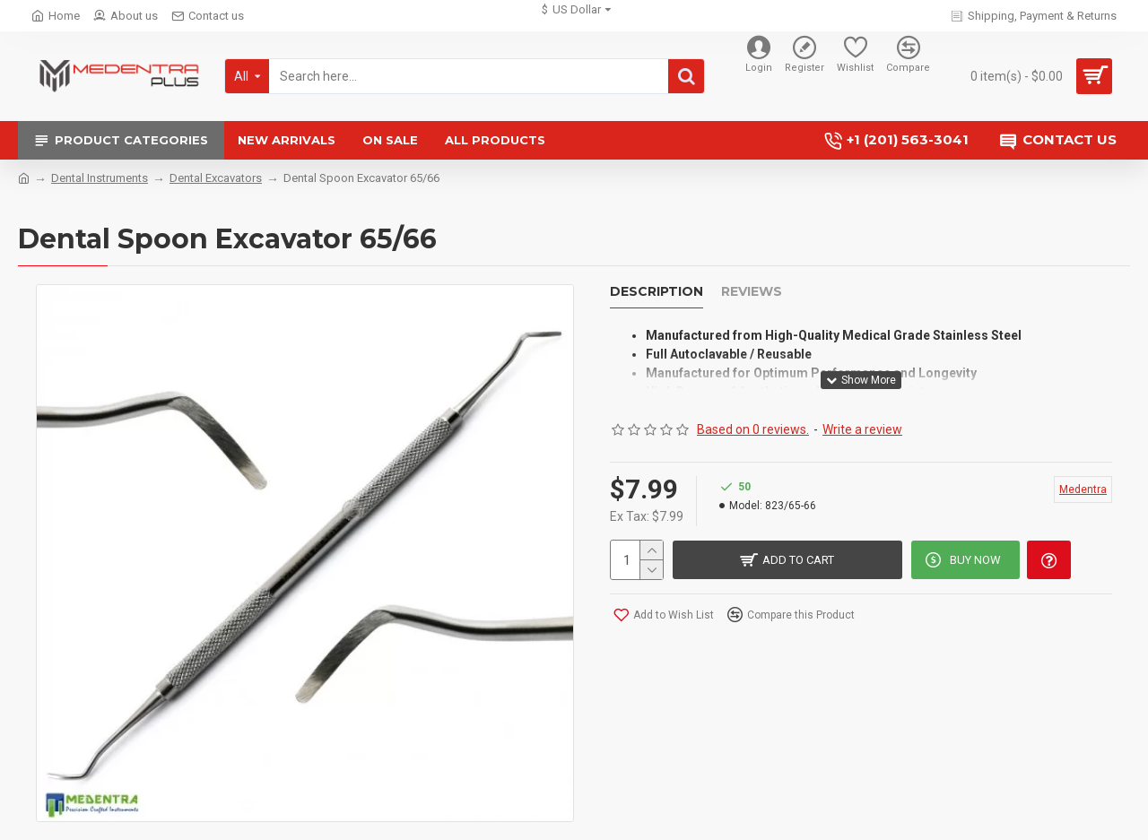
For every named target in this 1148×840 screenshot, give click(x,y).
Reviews (751, 291)
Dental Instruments (99, 178)
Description (656, 291)
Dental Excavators (216, 178)
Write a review (862, 420)
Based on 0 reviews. (753, 420)
